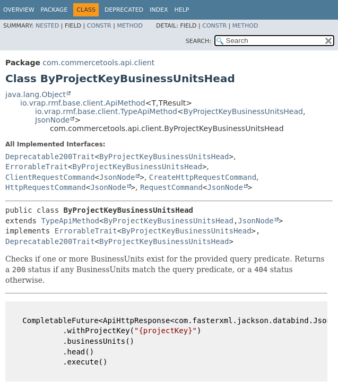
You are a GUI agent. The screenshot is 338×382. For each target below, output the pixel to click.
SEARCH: (198, 41)
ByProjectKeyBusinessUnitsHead (243, 111)
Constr (99, 25)
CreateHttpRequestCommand (202, 177)
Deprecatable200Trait (50, 156)
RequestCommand (171, 187)
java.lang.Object (35, 94)
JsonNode (52, 120)
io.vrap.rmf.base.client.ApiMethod (82, 103)
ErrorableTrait (36, 166)
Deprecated (124, 9)
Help (182, 9)
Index (159, 9)
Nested (47, 25)
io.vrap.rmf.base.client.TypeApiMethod (106, 111)
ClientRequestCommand (50, 177)
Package (54, 9)
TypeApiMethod (70, 220)
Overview (18, 9)
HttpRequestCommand (45, 187)
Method (130, 25)
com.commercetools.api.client (98, 62)
